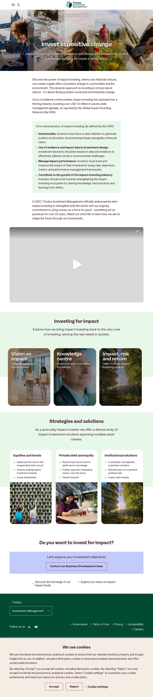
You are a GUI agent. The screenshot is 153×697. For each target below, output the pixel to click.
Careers (137, 629)
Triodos (16, 602)
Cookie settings (96, 686)
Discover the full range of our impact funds (51, 583)
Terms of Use (99, 624)
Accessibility (134, 624)
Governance (79, 624)
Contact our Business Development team (76, 566)
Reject (74, 686)
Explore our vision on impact (96, 582)
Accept (54, 686)
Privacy (117, 624)
